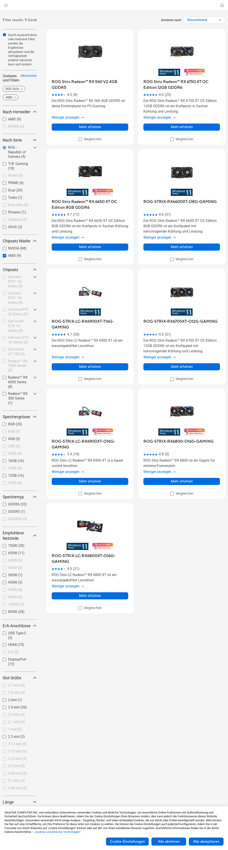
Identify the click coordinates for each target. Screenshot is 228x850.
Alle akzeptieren (206, 841)
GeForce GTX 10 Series (18, 339)
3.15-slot (17, 751)
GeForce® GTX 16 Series (16, 326)
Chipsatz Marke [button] (20, 241)
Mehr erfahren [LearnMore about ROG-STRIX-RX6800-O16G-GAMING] (182, 462)
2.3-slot (16, 714)
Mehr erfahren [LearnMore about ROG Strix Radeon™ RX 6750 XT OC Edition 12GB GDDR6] (182, 122)
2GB (14, 446)
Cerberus (17, 219)
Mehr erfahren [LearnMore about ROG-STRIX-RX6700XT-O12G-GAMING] (182, 352)
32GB (15, 483)
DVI (13, 652)
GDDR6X (17, 519)
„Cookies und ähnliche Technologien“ (58, 832)
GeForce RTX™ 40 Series (15, 281)
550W (15, 568)
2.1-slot (16, 722)
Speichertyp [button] (20, 497)
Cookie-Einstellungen (127, 841)
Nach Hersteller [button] (20, 112)
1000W (16, 604)
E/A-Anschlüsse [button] (20, 625)
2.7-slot (16, 685)
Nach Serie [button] (20, 140)
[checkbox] (20, 126)
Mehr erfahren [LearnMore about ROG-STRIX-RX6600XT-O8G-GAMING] (182, 237)
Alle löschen (28, 75)
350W (15, 590)
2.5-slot (16, 692)
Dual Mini (18, 205)
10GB (15, 468)
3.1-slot (16, 781)
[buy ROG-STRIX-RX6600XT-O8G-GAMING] (180, 197)
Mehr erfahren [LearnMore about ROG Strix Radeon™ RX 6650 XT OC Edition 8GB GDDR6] (90, 237)
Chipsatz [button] (20, 269)
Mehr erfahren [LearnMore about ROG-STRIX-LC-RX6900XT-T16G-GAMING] (90, 352)
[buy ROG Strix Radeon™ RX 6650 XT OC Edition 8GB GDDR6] (90, 200)
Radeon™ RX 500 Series (18, 398)
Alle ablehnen (169, 841)
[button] (6, 5)
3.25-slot (17, 759)
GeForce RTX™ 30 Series (15, 298)
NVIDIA (16, 126)
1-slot (15, 729)
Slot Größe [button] (20, 678)
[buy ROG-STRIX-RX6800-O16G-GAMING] (178, 427)
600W (15, 560)
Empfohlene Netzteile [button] (20, 536)
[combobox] (204, 20)
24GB (15, 453)
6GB (14, 431)
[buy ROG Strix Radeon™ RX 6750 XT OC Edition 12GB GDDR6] (181, 85)
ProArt (15, 175)
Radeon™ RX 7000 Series (18, 366)
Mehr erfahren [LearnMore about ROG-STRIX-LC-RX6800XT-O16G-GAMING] (90, 571)
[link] (114, 5)
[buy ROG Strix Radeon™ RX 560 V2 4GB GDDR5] (90, 85)
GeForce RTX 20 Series (18, 311)
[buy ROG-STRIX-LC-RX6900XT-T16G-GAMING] (90, 315)
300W (15, 597)
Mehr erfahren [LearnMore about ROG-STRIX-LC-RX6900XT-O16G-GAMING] (90, 462)
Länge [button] (20, 802)
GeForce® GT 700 (16, 351)
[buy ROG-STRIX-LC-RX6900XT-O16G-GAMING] (90, 430)
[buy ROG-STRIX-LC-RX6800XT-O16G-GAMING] (90, 539)
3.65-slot (17, 773)
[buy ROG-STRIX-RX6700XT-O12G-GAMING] (180, 312)
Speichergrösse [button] (20, 416)
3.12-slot (17, 744)
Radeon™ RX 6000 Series (18, 382)
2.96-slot (17, 788)
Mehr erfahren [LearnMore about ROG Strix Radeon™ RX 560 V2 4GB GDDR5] (90, 122)
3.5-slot (16, 766)
